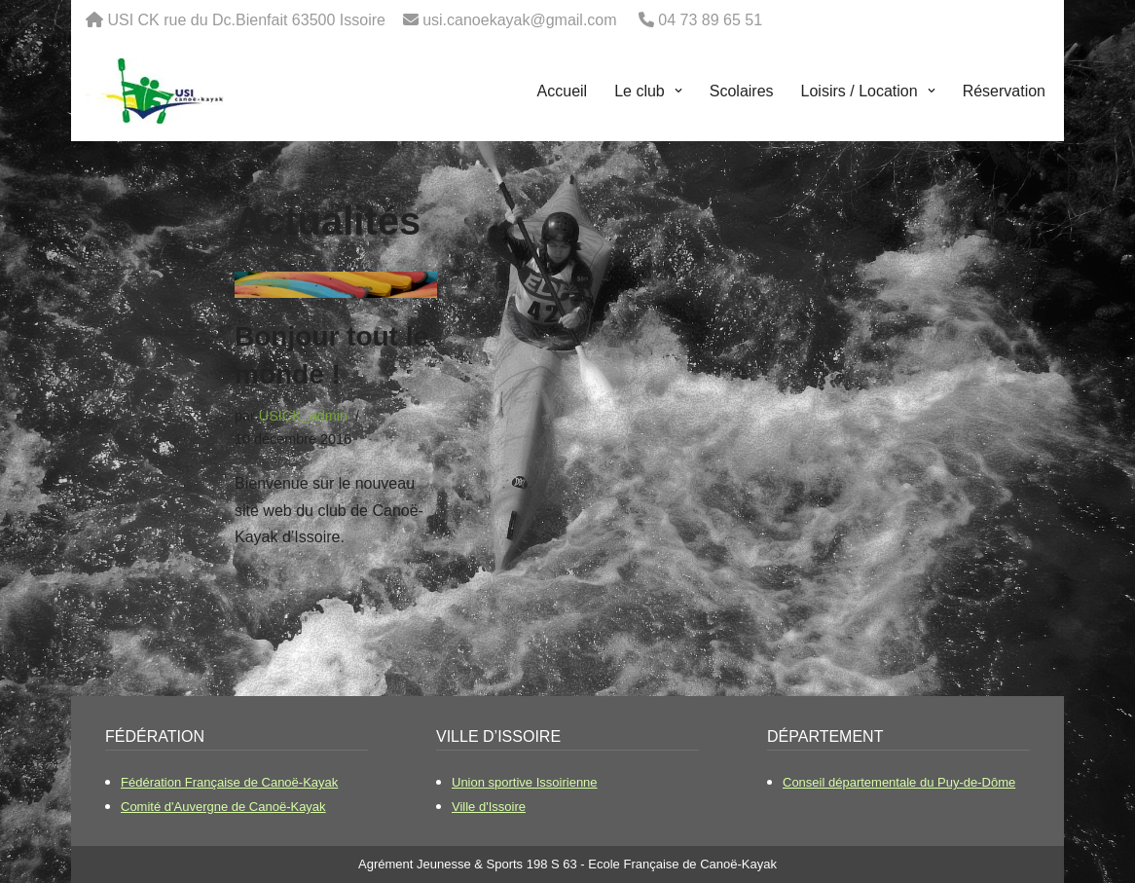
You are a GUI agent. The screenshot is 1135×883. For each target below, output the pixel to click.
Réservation (1004, 91)
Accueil (562, 91)
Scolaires (742, 91)
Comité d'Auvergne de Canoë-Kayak (223, 806)
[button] (676, 90)
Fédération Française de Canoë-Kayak (229, 782)
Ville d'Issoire (489, 806)
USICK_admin (303, 415)
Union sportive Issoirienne (525, 782)
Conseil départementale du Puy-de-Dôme (899, 782)
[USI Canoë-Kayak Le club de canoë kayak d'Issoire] (155, 91)
